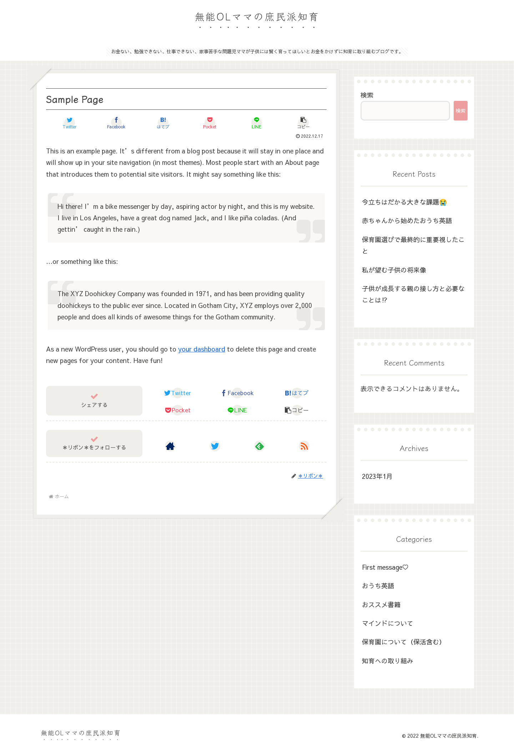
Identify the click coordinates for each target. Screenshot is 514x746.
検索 (367, 94)
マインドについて (387, 623)
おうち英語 (378, 585)
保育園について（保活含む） (403, 641)
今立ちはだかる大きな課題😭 (404, 201)
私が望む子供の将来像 (394, 269)
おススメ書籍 (381, 604)
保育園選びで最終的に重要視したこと (413, 245)
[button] (303, 123)
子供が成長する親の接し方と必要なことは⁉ (413, 294)
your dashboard (201, 348)
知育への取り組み (387, 660)
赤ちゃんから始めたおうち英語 (407, 220)
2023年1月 (377, 476)
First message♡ (385, 567)
